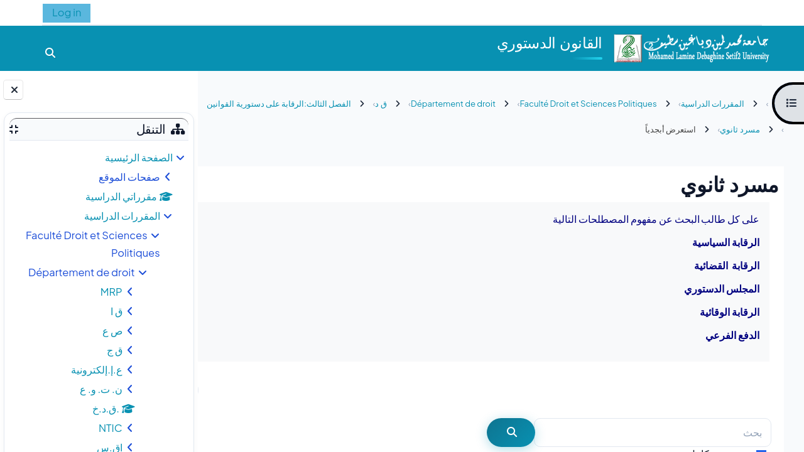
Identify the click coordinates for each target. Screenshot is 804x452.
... (233, 389)
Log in (66, 12)
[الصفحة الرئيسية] (690, 46)
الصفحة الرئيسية (139, 157)
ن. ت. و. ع (101, 389)
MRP (111, 291)
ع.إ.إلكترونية (96, 369)
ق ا (116, 311)
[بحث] (652, 433)
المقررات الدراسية (122, 215)
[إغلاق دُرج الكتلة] (13, 90)
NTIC (110, 427)
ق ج (114, 350)
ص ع (112, 330)
